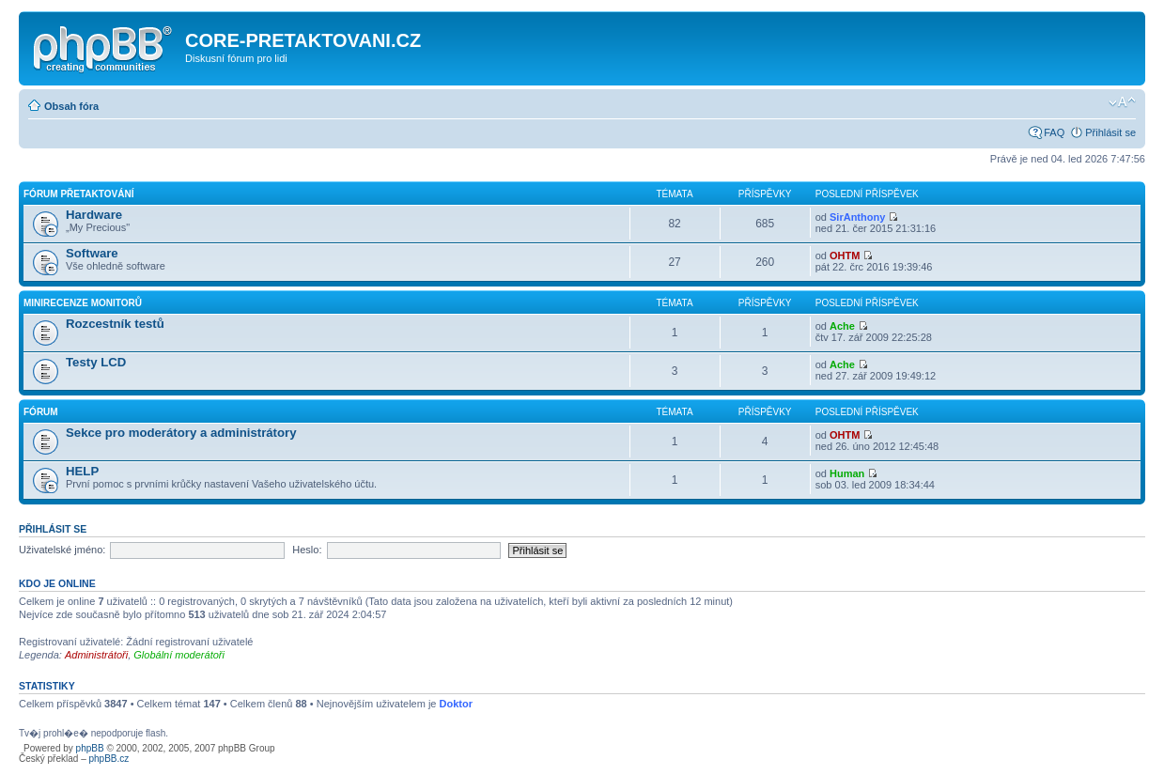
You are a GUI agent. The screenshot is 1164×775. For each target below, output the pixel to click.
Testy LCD (96, 362)
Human (847, 473)
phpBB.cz (108, 758)
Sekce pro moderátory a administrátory (181, 433)
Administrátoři (96, 654)
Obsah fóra (71, 106)
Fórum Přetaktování (78, 194)
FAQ (1054, 132)
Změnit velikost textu (1122, 102)
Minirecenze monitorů (82, 303)
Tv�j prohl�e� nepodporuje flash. (95, 733)
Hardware (94, 215)
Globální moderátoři (179, 654)
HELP (82, 471)
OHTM (845, 255)
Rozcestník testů (115, 324)
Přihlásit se (1110, 132)
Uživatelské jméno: (62, 549)
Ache (842, 326)
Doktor (456, 703)
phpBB (90, 748)
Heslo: (306, 549)
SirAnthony (857, 217)
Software (92, 253)
